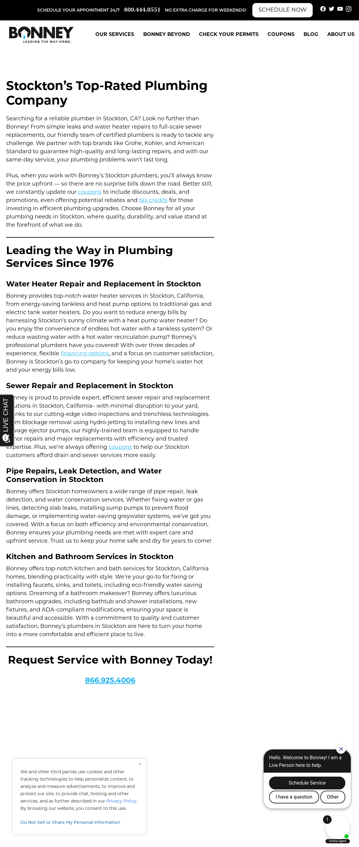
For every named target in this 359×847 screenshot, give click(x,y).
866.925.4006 (110, 681)
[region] (79, 797)
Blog (311, 34)
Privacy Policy (121, 801)
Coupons (281, 34)
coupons (89, 192)
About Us (340, 34)
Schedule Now (282, 10)
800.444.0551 (142, 10)
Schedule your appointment (73, 10)
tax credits (153, 201)
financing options (85, 354)
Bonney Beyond (166, 34)
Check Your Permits (228, 34)
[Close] (140, 763)
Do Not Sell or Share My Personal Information (70, 822)
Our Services (114, 34)
